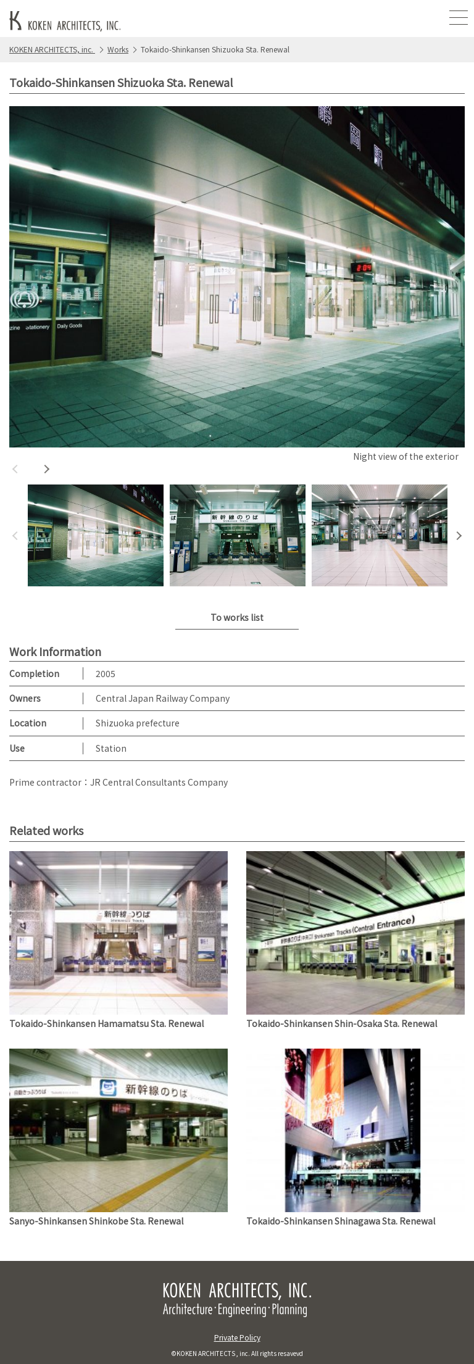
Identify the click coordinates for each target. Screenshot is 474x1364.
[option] (237, 286)
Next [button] (46, 469)
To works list (237, 617)
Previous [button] (15, 469)
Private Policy (237, 1337)
